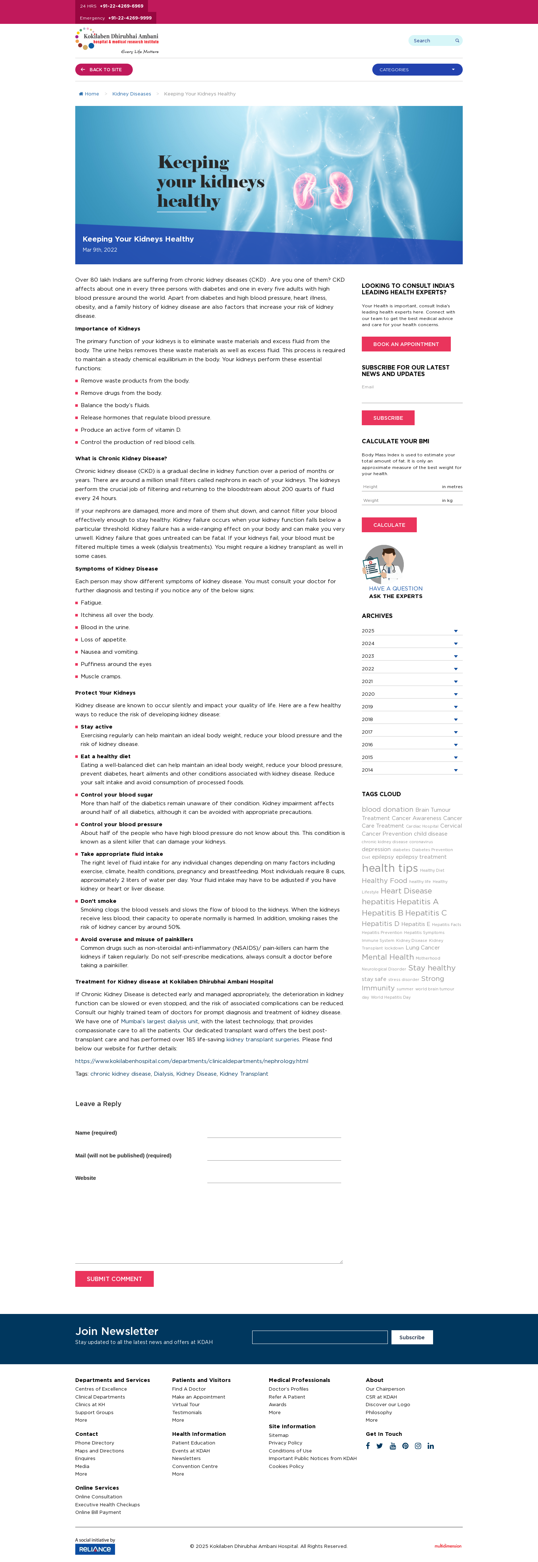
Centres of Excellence (101, 1388)
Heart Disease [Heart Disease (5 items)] (406, 891)
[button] (419, 70)
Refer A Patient (287, 1396)
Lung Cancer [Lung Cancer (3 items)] (423, 947)
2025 (368, 630)
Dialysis (163, 1074)
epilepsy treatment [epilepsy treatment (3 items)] (421, 857)
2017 (367, 731)
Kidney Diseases (132, 93)
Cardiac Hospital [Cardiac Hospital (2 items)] (422, 826)
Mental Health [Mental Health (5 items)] (388, 957)
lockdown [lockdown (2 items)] (394, 948)
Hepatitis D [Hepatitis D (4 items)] (380, 923)
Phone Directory (94, 1442)
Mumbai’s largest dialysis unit (159, 1021)
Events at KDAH (191, 1450)
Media (82, 1466)
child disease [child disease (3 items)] (431, 834)
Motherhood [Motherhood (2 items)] (428, 958)
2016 (367, 744)
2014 (367, 769)
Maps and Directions (99, 1450)
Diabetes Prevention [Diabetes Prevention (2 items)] (432, 850)
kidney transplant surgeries (262, 1039)
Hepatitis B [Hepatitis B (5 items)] (382, 913)
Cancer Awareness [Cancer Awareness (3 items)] (416, 818)
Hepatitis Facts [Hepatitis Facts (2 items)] (446, 924)
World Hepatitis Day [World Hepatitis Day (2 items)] (391, 997)
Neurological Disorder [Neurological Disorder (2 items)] (384, 969)
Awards (278, 1404)
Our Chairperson (385, 1388)
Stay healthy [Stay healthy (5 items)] (432, 968)
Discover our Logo (388, 1404)
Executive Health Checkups (107, 1504)
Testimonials (187, 1412)
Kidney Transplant (244, 1074)
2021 (367, 681)
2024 (368, 643)
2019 (367, 706)
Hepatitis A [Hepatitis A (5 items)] (418, 901)
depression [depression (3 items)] (376, 849)
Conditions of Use (290, 1450)
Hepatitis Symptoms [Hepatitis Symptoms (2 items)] (424, 932)
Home (89, 93)
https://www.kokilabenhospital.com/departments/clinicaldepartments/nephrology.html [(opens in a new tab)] (191, 1061)
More (81, 1419)
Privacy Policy (285, 1442)
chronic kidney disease (120, 1074)
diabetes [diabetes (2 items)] (401, 850)
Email (368, 386)
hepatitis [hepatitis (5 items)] (378, 901)
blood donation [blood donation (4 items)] (388, 809)
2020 (368, 693)
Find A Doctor (189, 1388)
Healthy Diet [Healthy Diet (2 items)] (432, 870)
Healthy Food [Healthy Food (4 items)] (384, 880)
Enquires (85, 1458)
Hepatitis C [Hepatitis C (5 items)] (426, 913)
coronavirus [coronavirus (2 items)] (421, 842)
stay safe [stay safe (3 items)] (374, 979)
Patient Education (193, 1442)
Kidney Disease (196, 1074)
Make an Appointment (198, 1396)
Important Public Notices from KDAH (313, 1458)
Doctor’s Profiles (289, 1388)
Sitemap (279, 1435)
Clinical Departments (100, 1396)
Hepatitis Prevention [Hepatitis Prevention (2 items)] (382, 932)
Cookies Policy (286, 1466)
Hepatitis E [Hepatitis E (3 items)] (415, 924)
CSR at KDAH (381, 1396)
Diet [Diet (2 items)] (366, 857)
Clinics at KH (90, 1404)
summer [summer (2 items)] (405, 989)
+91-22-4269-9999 (130, 18)
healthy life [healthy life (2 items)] (420, 881)
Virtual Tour (186, 1404)
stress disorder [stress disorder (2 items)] (403, 979)
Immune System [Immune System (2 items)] (378, 940)
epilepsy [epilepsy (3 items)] (383, 857)
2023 (368, 655)
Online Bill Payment (98, 1512)
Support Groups (94, 1412)
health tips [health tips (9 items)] (390, 868)
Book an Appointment (406, 344)
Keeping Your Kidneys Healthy (138, 239)
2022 (368, 668)
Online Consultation (98, 1496)
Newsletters (186, 1458)
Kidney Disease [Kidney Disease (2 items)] (411, 940)
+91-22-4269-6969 (121, 6)
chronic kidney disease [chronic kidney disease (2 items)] (385, 842)
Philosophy (379, 1412)
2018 (367, 719)
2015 (367, 757)
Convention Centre (195, 1466)
